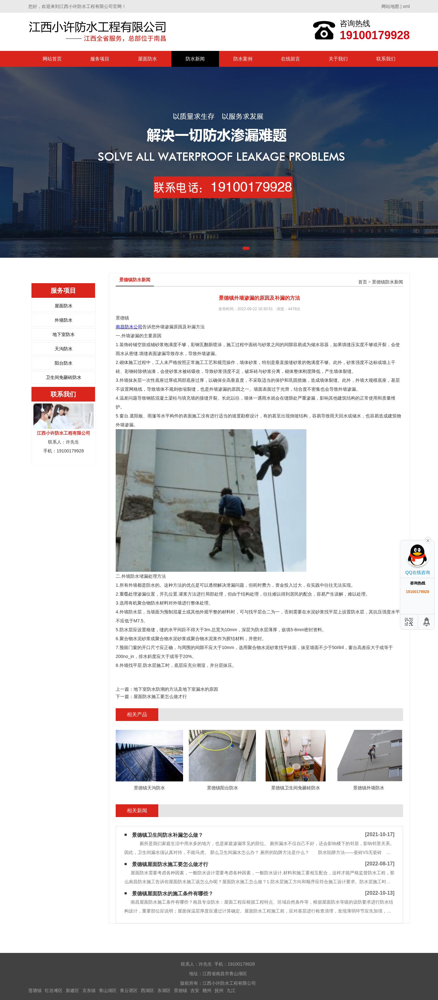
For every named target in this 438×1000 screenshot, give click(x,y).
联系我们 (385, 58)
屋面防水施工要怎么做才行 (160, 696)
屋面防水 (147, 58)
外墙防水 (63, 320)
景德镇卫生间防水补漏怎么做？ (167, 835)
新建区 (72, 990)
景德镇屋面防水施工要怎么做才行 (170, 864)
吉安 (194, 990)
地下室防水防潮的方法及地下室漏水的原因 (175, 689)
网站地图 (390, 6)
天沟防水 (63, 348)
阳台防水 (63, 363)
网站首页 (52, 58)
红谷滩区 (54, 990)
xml (406, 6)
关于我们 (338, 58)
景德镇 (180, 990)
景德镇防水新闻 (387, 282)
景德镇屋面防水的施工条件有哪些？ (172, 893)
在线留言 (290, 58)
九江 (231, 990)
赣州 (206, 990)
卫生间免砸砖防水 (63, 377)
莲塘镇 (35, 990)
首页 (362, 282)
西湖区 (147, 990)
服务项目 (99, 58)
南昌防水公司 (129, 326)
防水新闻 (195, 58)
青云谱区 (129, 990)
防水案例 (242, 58)
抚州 (219, 990)
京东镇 (89, 990)
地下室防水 (63, 334)
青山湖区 (108, 990)
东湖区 (164, 990)
